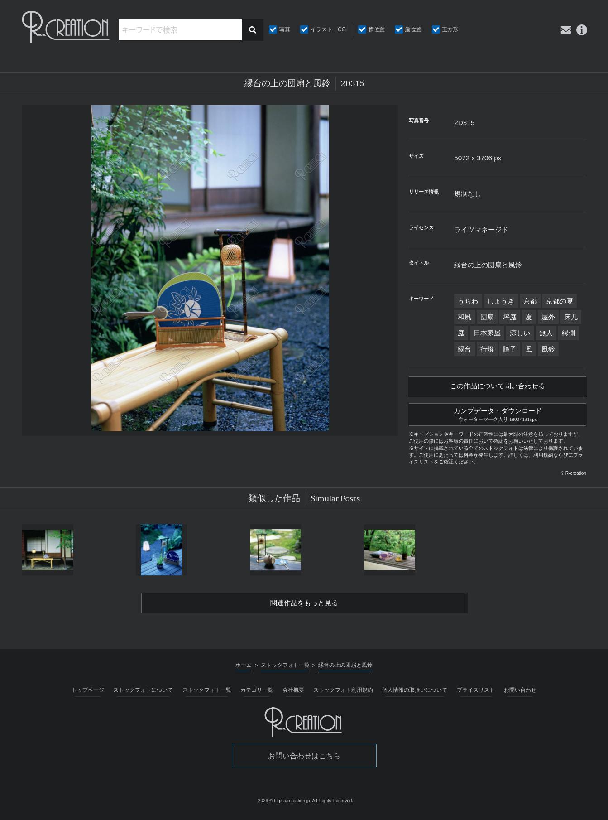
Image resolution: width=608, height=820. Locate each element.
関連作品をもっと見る (304, 606)
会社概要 (293, 693)
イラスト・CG (328, 29)
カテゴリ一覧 (256, 693)
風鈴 (548, 349)
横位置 (377, 29)
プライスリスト (476, 693)
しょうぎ (500, 301)
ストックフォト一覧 (206, 693)
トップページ (88, 693)
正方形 (450, 29)
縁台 (464, 349)
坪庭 (510, 317)
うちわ (468, 301)
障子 (510, 349)
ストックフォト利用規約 (343, 693)
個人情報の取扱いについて (414, 693)
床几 (571, 317)
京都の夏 (559, 301)
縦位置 (413, 29)
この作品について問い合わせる (497, 387)
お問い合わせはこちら (304, 759)
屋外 (548, 317)
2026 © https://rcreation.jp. (284, 804)
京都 (530, 301)
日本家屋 (487, 333)
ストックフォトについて (143, 693)
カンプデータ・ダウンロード (497, 415)
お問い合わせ (520, 693)
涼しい (520, 333)
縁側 (568, 333)
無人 (546, 333)
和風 (464, 317)
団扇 (487, 317)
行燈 (487, 349)
